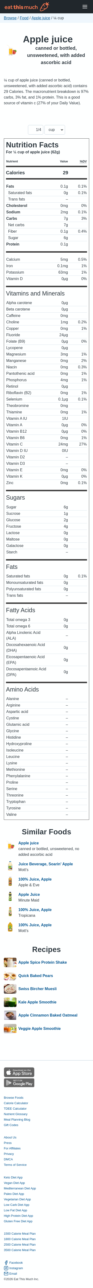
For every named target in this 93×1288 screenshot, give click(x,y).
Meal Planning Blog (17, 1119)
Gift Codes (11, 1125)
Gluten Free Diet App (18, 1221)
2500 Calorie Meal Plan (20, 1244)
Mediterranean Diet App (20, 1188)
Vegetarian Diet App (17, 1199)
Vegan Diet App (14, 1183)
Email (10, 1273)
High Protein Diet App (18, 1216)
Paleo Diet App (14, 1194)
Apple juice (41, 18)
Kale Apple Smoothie (37, 1002)
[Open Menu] (85, 7)
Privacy (9, 1154)
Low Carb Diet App (16, 1205)
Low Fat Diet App (15, 1210)
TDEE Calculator (15, 1108)
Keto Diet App (13, 1177)
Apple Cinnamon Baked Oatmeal (47, 1015)
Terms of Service (15, 1165)
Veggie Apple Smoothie (39, 1028)
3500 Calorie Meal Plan (20, 1250)
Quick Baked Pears (35, 976)
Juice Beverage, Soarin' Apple (45, 864)
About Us (10, 1137)
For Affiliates (12, 1148)
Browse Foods (13, 1097)
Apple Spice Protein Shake (42, 962)
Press (8, 1143)
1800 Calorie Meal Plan (20, 1239)
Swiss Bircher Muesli (37, 989)
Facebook (13, 1262)
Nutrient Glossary (15, 1114)
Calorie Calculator (16, 1103)
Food (24, 18)
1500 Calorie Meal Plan (20, 1233)
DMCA (8, 1159)
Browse (10, 18)
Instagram (13, 1268)
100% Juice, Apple (35, 879)
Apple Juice (29, 894)
